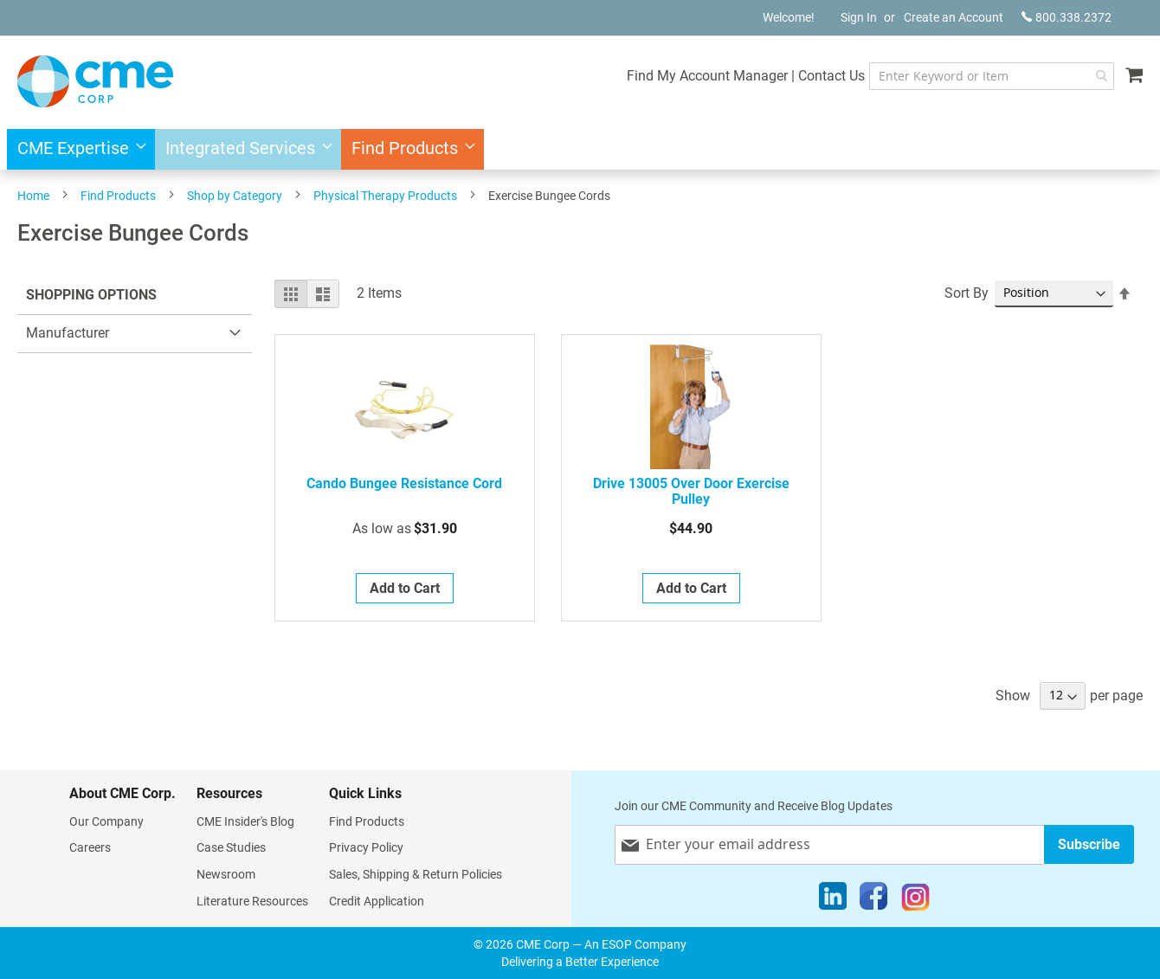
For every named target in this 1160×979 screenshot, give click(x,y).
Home (33, 196)
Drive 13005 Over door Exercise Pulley (691, 491)
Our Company (106, 821)
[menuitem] (76, 149)
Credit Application (376, 901)
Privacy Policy (366, 847)
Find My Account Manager (707, 76)
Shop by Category (234, 196)
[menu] (580, 149)
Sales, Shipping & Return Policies (415, 874)
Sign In (859, 17)
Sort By (966, 293)
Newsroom (226, 874)
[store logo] (95, 81)
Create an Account (953, 17)
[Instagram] (915, 900)
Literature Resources (252, 901)
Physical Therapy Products (385, 196)
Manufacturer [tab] (67, 333)
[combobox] (991, 76)
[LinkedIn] (833, 900)
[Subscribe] (1089, 844)
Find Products (118, 196)
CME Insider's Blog (245, 821)
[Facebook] (873, 900)
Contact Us (831, 76)
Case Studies (231, 847)
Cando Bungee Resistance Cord (404, 484)
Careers (90, 847)
